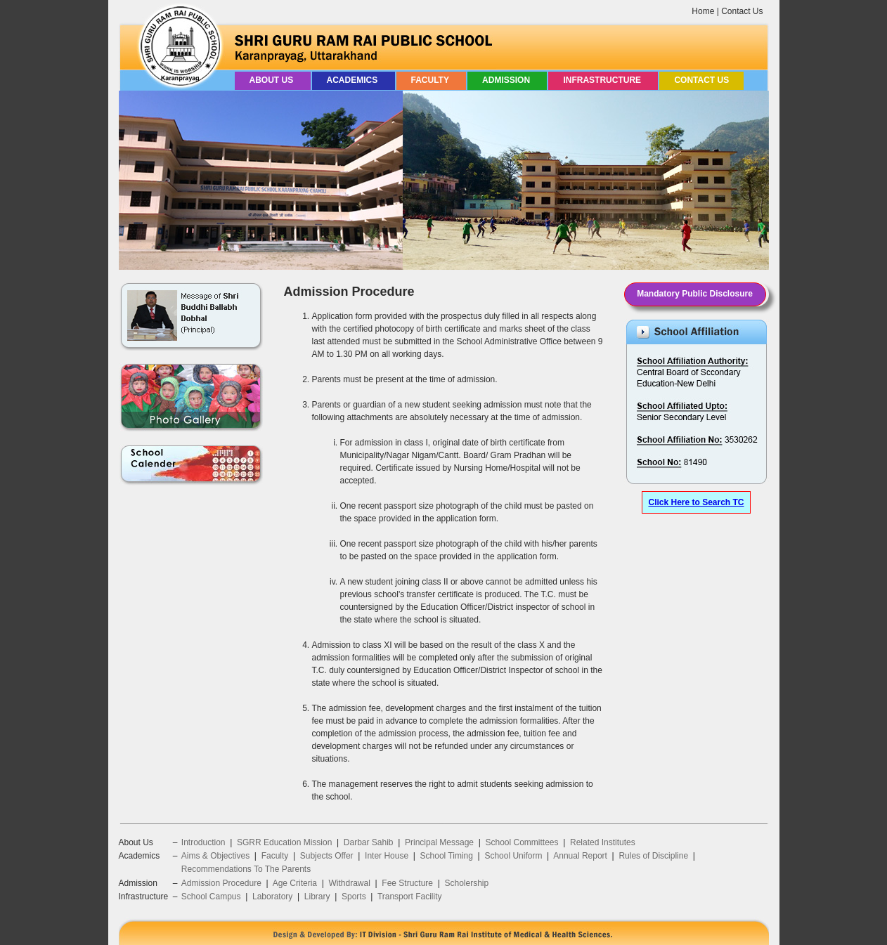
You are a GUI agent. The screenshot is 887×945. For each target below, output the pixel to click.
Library (317, 896)
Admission (507, 80)
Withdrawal (349, 883)
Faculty (431, 80)
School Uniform (513, 856)
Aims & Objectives (215, 856)
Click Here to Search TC (696, 502)
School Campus (211, 896)
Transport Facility (409, 896)
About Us (273, 80)
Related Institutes (602, 842)
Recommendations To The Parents (246, 869)
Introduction (203, 842)
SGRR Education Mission (284, 842)
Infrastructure (603, 80)
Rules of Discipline (653, 856)
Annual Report (580, 856)
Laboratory (272, 896)
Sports (354, 896)
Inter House (386, 856)
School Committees (522, 842)
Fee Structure (407, 883)
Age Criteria (295, 883)
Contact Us (742, 11)
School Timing (446, 856)
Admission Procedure (221, 883)
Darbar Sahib (369, 842)
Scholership (466, 883)
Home (703, 11)
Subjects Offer (327, 856)
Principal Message (439, 842)
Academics (353, 80)
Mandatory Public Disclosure (695, 294)
